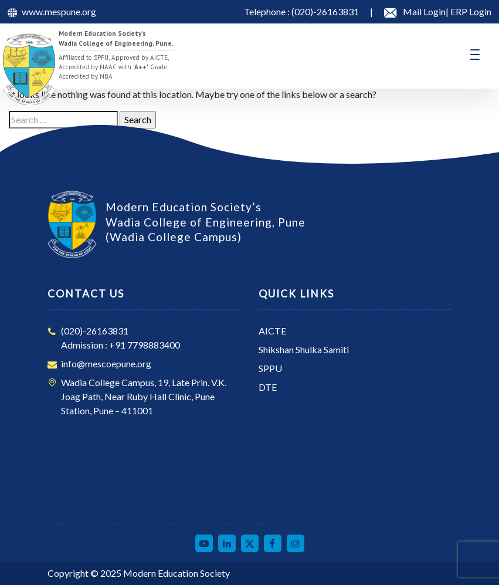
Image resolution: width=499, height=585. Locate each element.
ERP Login (470, 11)
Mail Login (424, 11)
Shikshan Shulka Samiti (304, 349)
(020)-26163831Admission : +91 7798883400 (120, 337)
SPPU (270, 368)
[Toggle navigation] (475, 54)
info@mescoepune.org (106, 363)
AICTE (272, 330)
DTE (268, 387)
